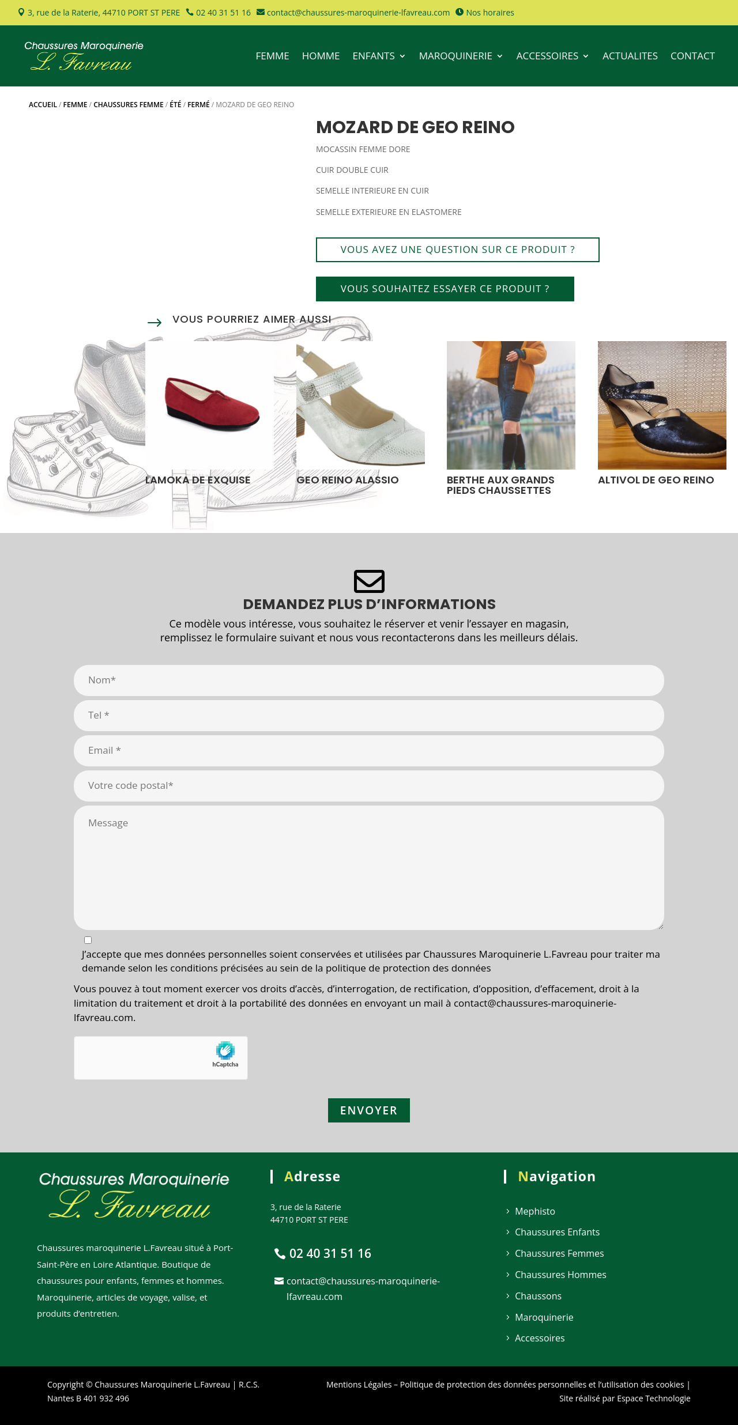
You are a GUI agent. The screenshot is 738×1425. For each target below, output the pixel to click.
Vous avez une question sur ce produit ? (458, 249)
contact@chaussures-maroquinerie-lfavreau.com (358, 12)
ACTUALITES (630, 55)
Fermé (198, 104)
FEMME (272, 55)
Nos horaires (490, 12)
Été (175, 104)
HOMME (321, 55)
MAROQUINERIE (455, 55)
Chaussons (538, 1296)
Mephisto (535, 1211)
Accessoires (540, 1338)
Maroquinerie (544, 1317)
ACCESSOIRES (548, 55)
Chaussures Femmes (559, 1253)
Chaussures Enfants (557, 1232)
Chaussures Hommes (561, 1274)
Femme (75, 104)
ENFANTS (374, 55)
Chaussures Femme (128, 104)
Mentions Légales (359, 1384)
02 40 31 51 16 (223, 12)
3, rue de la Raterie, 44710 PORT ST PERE (104, 12)
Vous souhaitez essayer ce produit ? (445, 288)
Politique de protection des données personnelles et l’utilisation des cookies (542, 1384)
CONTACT (693, 55)
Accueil (43, 104)
